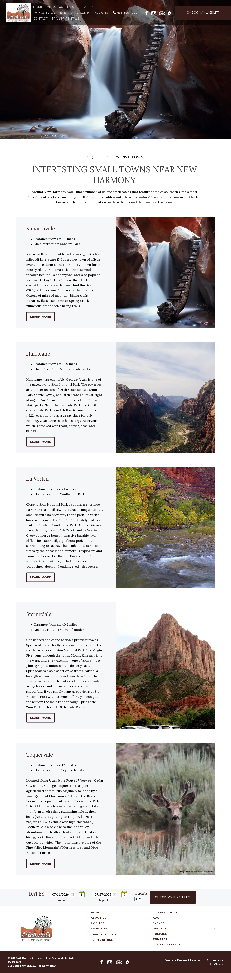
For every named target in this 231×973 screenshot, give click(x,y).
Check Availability (172, 897)
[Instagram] (154, 12)
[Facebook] (147, 12)
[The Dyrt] (169, 12)
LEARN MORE (40, 316)
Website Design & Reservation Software (192, 960)
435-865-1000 (127, 12)
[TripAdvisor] (162, 12)
